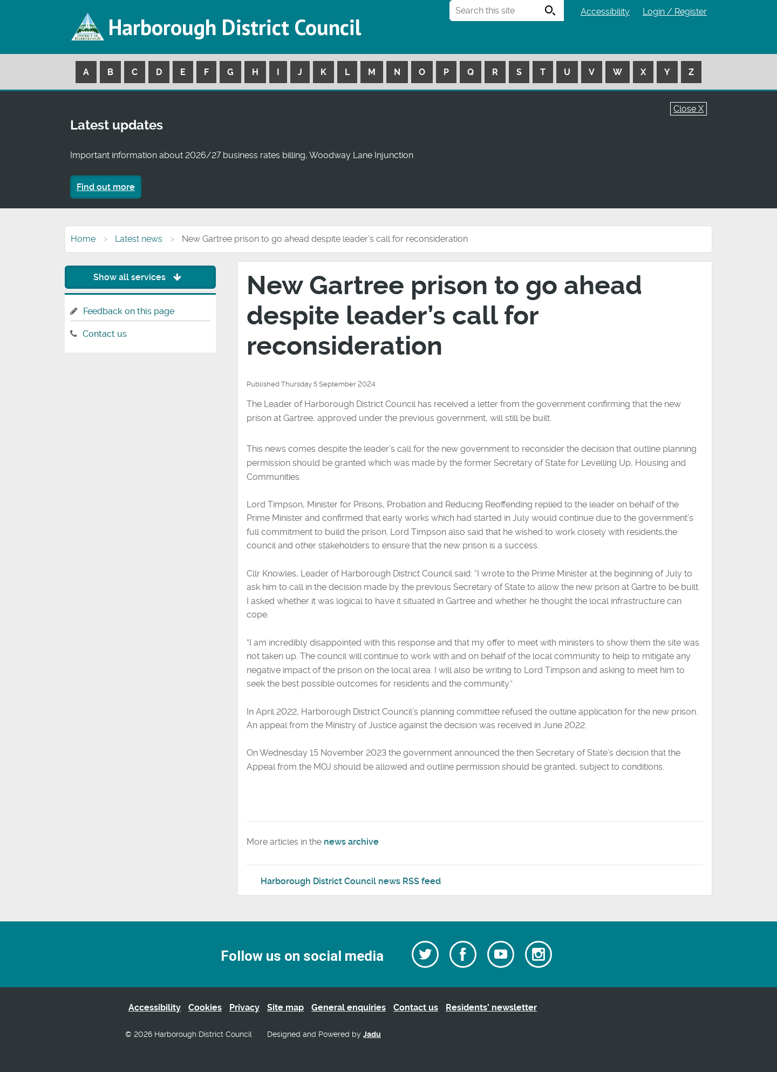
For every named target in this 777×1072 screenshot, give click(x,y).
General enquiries (348, 1007)
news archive (351, 842)
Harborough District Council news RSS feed (351, 881)
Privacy (244, 1007)
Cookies (205, 1007)
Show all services (140, 277)
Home (83, 239)
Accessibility (605, 11)
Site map (285, 1007)
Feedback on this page (128, 311)
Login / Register (675, 11)
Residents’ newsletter (491, 1007)
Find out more (106, 187)
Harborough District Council (234, 27)
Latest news (138, 239)
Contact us (105, 334)
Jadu (372, 1034)
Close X (688, 109)
